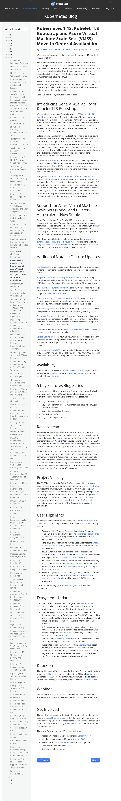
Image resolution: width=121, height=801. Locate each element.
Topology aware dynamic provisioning (54, 287)
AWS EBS (51, 293)
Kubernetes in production (87, 520)
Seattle (89, 674)
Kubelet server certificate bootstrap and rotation (71, 176)
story (65, 749)
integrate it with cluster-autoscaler (52, 244)
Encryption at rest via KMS (48, 350)
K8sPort (84, 739)
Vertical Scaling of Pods (47, 337)
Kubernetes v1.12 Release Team (55, 49)
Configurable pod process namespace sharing (57, 298)
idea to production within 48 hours (71, 557)
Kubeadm (56, 376)
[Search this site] (16, 29)
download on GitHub (74, 370)
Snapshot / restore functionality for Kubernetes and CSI (61, 277)
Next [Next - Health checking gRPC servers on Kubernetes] (95, 760)
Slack (69, 745)
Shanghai (52, 674)
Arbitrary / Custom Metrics (48, 316)
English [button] (109, 9)
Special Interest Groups (56, 718)
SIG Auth (56, 160)
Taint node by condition (47, 308)
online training (63, 638)
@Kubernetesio (67, 742)
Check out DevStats (80, 500)
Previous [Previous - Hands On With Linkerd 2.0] (43, 760)
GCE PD (62, 293)
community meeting (73, 723)
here (49, 623)
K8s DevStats (94, 486)
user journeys (85, 645)
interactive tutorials (75, 373)
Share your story (74, 585)
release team (61, 438)
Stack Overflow (84, 736)
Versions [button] (95, 9)
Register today (90, 679)
